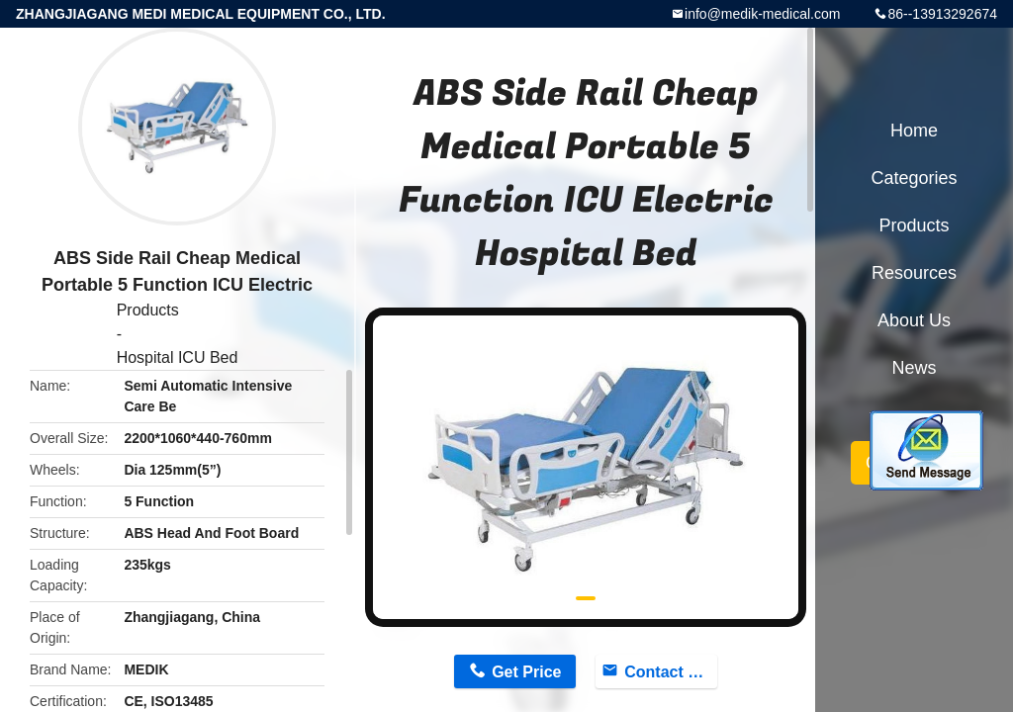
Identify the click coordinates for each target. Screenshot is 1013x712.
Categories (914, 178)
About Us (914, 320)
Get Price (526, 672)
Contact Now (670, 672)
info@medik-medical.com (762, 14)
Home (914, 130)
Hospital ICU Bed (177, 357)
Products (148, 310)
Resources (914, 273)
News (913, 368)
